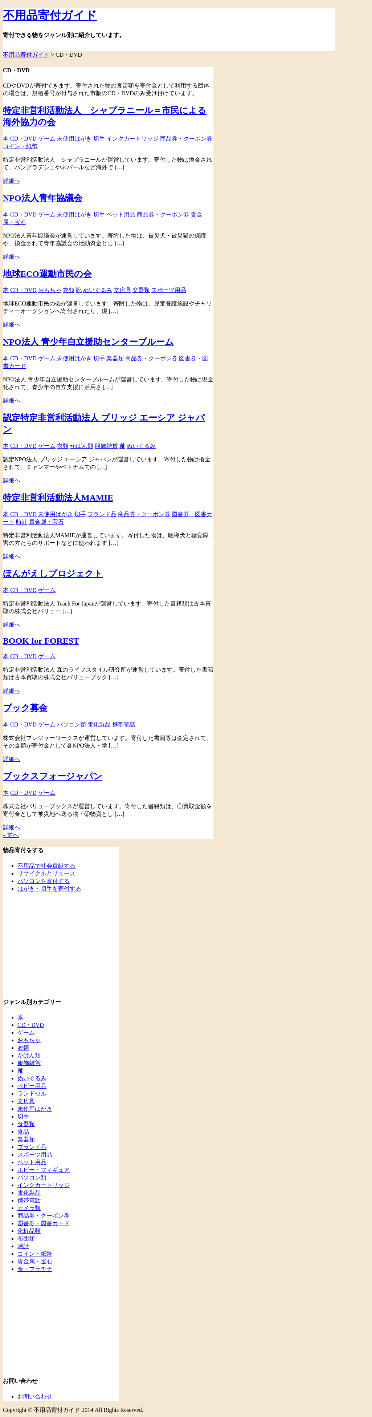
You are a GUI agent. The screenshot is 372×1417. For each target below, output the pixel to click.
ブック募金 (25, 708)
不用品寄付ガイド (50, 15)
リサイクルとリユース (46, 873)
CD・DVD (23, 138)
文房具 (122, 290)
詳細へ (11, 181)
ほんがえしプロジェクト (53, 573)
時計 (22, 522)
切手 (99, 138)
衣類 (68, 290)
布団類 (26, 1238)
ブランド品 (101, 514)
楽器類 (141, 290)
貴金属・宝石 (46, 522)
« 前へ (11, 835)
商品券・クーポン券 (186, 138)
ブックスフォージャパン (52, 776)
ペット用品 (120, 214)
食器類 (26, 1124)
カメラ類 (29, 1208)
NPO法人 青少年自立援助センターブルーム (88, 342)
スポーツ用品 (168, 290)
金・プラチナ (34, 1269)
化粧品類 (29, 1231)
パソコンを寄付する (43, 881)
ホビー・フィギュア (43, 1170)
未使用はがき (74, 138)
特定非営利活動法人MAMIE (58, 497)
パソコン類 (71, 724)
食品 (23, 1132)
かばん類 (81, 446)
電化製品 (99, 724)
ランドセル (31, 1093)
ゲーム (47, 138)
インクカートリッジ (132, 138)
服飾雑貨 (106, 446)
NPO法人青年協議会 (42, 198)
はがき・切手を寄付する (49, 889)
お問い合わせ (34, 1396)
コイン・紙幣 (20, 146)
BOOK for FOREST (41, 640)
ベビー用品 (31, 1086)
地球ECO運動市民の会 (47, 274)
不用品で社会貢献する (46, 866)
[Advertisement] (48, 944)
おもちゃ (49, 290)
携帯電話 (123, 724)
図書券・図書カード (43, 1223)
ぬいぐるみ (97, 290)
